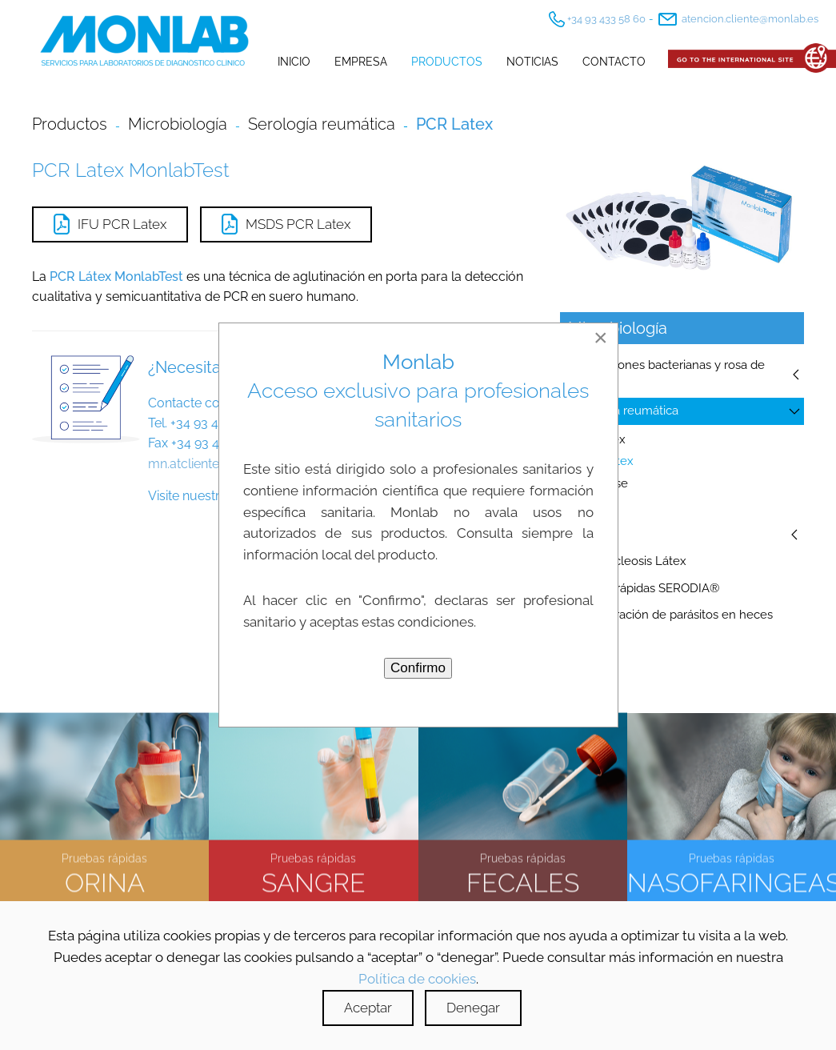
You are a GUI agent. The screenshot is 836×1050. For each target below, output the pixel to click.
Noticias (532, 61)
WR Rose (602, 483)
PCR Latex (605, 461)
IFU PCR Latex (110, 224)
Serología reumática (623, 410)
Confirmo (418, 667)
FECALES (522, 881)
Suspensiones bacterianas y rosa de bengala (666, 374)
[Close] (601, 337)
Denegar (473, 1008)
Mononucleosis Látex (627, 561)
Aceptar (368, 1008)
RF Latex (601, 439)
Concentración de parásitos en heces (670, 614)
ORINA (105, 881)
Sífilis (581, 534)
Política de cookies (417, 979)
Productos (446, 61)
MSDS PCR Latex (286, 224)
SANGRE (314, 881)
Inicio (294, 61)
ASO (588, 506)
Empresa (360, 61)
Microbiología (177, 124)
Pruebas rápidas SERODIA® (643, 588)
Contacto (614, 61)
